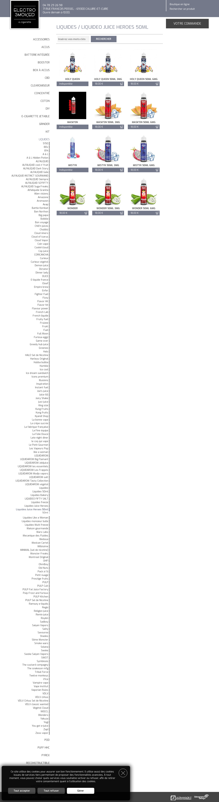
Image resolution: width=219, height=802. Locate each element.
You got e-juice (40, 725)
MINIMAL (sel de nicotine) (34, 550)
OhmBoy (43, 564)
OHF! (45, 560)
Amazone (43, 197)
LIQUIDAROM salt (38, 477)
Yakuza (44, 718)
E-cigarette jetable (36, 116)
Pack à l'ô (43, 571)
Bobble (44, 218)
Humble (44, 366)
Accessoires (41, 39)
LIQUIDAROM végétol (36, 484)
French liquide (40, 315)
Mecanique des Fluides (35, 535)
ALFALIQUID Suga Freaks (34, 186)
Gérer (80, 790)
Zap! (45, 729)
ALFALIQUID (42, 161)
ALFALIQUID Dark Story (35, 168)
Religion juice (41, 611)
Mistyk (72, 165)
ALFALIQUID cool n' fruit (35, 165)
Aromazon (42, 201)
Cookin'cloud (41, 247)
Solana (44, 647)
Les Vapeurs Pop (38, 448)
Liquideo (43, 488)
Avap (45, 204)
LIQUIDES (44, 139)
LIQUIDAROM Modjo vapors (33, 473)
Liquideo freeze (39, 502)
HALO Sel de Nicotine (36, 355)
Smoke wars (41, 643)
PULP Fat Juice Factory (35, 589)
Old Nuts (43, 568)
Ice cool (44, 369)
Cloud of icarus (39, 236)
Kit (48, 131)
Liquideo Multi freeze (36, 525)
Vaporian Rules (39, 690)
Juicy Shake (42, 398)
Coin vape (42, 244)
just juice (43, 401)
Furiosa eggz (41, 337)
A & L (45, 154)
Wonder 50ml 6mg (143, 208)
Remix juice (42, 614)
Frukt (45, 326)
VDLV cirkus (41, 697)
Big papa (43, 215)
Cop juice (43, 251)
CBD (47, 78)
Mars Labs (42, 532)
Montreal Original (38, 557)
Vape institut (41, 686)
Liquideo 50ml (40, 491)
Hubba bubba (41, 362)
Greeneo (43, 348)
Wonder (72, 208)
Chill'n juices (41, 226)
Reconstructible (38, 763)
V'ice (45, 679)
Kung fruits (42, 412)
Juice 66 (43, 394)
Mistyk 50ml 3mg (108, 165)
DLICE (45, 276)
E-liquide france (39, 279)
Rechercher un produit (182, 9)
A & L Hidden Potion (37, 157)
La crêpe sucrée (39, 423)
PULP (45, 582)
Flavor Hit (42, 301)
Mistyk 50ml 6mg (144, 165)
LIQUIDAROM (41, 455)
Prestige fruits (40, 578)
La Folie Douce (40, 434)
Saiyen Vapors (40, 625)
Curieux (44, 258)
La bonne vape (40, 419)
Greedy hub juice (39, 344)
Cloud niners (41, 233)
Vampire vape (40, 682)
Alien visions (41, 193)
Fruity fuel (42, 319)
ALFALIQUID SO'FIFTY (36, 183)
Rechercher (103, 39)
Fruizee (44, 323)
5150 (45, 143)
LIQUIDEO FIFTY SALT (36, 498)
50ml (45, 512)
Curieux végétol (39, 262)
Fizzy (45, 297)
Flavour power (40, 308)
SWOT (44, 657)
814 (46, 150)
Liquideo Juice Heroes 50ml (32, 509)
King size (43, 405)
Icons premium (40, 376)
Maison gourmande (37, 528)
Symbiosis (42, 661)
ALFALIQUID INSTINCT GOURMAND (29, 175)
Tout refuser (51, 790)
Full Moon (42, 333)
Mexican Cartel (40, 542)
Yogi (46, 722)
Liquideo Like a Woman (35, 517)
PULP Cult (42, 586)
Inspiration (42, 384)
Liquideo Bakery (39, 495)
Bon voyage (41, 222)
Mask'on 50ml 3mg (108, 122)
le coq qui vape (39, 441)
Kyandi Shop (41, 416)
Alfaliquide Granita (38, 190)
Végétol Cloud (40, 708)
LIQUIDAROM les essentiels (33, 466)
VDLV (45, 693)
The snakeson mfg (37, 668)
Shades (44, 636)
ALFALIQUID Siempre (37, 179)
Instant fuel (41, 387)
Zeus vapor (41, 733)
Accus (45, 47)
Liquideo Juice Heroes (36, 506)
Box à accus (41, 70)
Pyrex (46, 755)
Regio (45, 607)
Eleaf (45, 283)
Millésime (42, 546)
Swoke (44, 650)
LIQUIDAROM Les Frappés (34, 470)
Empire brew (41, 287)
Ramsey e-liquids (38, 603)
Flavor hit (42, 305)
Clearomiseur (40, 85)
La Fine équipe (40, 430)
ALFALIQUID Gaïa (39, 172)
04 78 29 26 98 (53, 5)
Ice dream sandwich (37, 373)
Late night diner (39, 437)
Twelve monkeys (38, 675)
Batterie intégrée (37, 55)
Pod (47, 740)
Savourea (43, 632)
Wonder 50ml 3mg (108, 208)
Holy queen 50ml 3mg (108, 79)
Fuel (45, 330)
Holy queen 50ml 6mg (144, 79)
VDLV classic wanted (36, 704)
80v (46, 147)
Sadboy (44, 621)
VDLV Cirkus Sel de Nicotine (33, 700)
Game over (42, 340)
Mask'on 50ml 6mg (144, 122)
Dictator (43, 269)
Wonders (43, 715)
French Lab (42, 312)
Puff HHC (44, 747)
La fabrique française (36, 427)
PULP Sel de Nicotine (36, 600)
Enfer (45, 290)
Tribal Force (41, 672)
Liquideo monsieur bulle (35, 521)
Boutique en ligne (180, 4)
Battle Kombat (40, 208)
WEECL (44, 711)
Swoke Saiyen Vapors (36, 654)
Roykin (44, 618)
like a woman (41, 452)
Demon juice (41, 265)
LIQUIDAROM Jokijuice (36, 462)
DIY (48, 108)
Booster (44, 62)
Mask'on (72, 122)
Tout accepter (22, 790)
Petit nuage (41, 575)
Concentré (42, 93)
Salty (45, 629)
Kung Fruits (41, 409)
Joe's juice (42, 391)
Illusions (43, 380)
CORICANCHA (41, 254)
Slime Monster (40, 639)
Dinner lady (42, 272)
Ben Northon (41, 211)
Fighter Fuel (41, 294)
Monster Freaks (39, 553)
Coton (45, 101)
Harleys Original (39, 358)
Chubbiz (44, 229)
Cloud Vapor (41, 240)
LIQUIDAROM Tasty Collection (32, 480)
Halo (45, 351)
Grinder (44, 124)
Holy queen (72, 79)
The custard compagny (35, 664)
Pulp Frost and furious (35, 593)
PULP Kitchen (41, 596)
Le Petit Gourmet (38, 445)
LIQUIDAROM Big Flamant (34, 459)
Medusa (43, 539)
